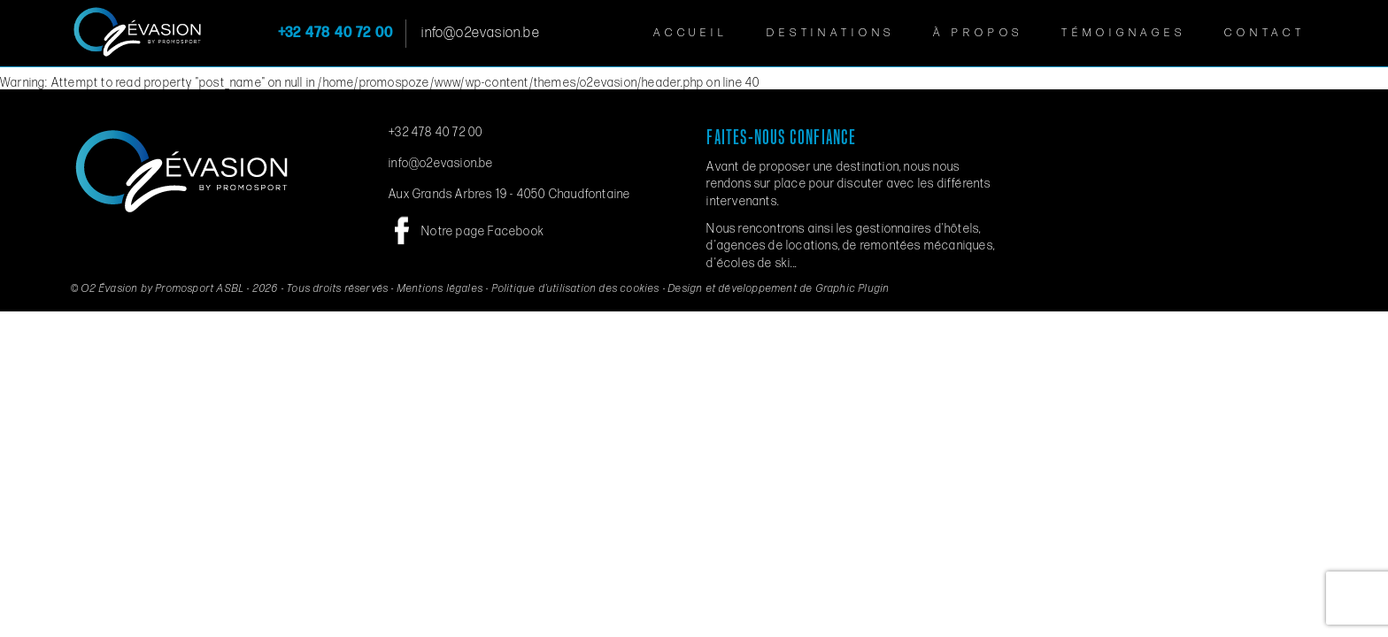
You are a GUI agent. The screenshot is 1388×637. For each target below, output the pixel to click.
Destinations (831, 33)
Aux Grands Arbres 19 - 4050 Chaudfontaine (509, 194)
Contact (1265, 33)
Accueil (691, 33)
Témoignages (1123, 33)
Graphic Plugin (853, 288)
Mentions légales (440, 288)
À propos (978, 33)
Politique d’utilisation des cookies (576, 288)
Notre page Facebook (482, 231)
